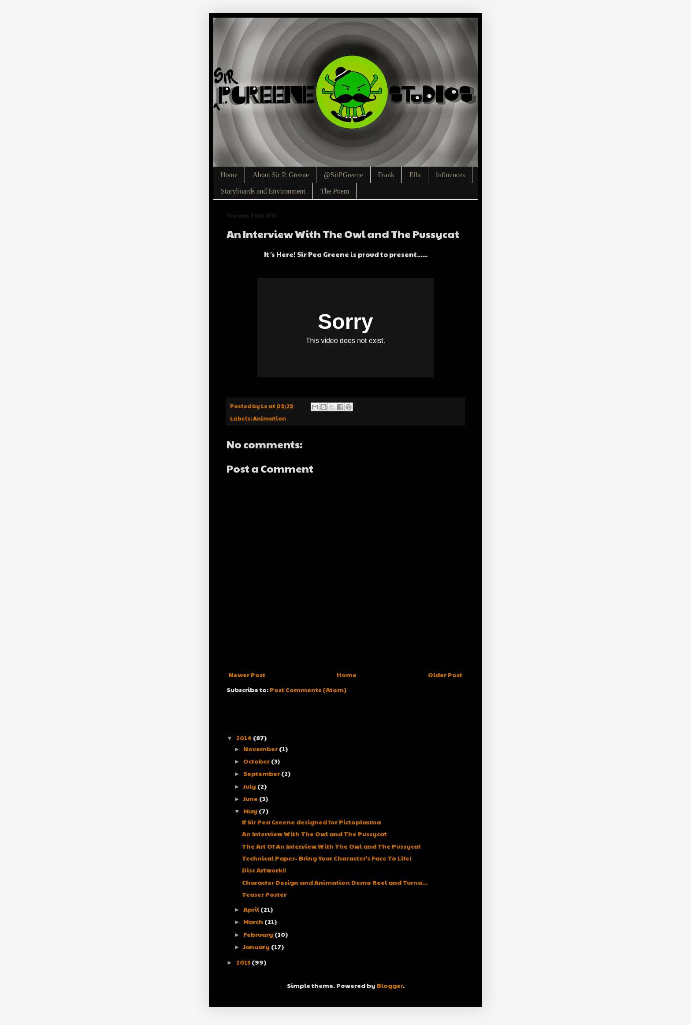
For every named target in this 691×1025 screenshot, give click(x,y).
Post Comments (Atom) (308, 689)
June (251, 798)
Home (229, 175)
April (251, 909)
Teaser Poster (264, 894)
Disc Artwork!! (264, 869)
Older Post (445, 674)
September (262, 773)
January (257, 946)
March (253, 921)
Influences (450, 175)
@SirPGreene (343, 175)
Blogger (390, 985)
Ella (415, 175)
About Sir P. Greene (281, 175)
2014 (244, 737)
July (250, 786)
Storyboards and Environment (263, 191)
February (259, 934)
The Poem (334, 191)
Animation (269, 418)
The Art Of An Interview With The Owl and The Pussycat (331, 846)
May (251, 810)
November (261, 748)
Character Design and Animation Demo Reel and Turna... (334, 882)
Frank (386, 175)
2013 (244, 962)
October (257, 761)
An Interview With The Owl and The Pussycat (314, 833)
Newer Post (247, 674)
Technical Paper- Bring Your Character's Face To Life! (326, 858)
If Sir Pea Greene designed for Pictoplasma (311, 821)
